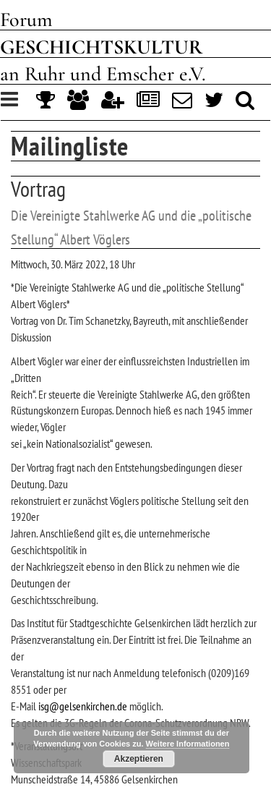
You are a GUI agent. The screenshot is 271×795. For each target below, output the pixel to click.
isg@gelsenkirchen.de (82, 706)
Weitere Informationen (188, 743)
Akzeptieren (138, 759)
